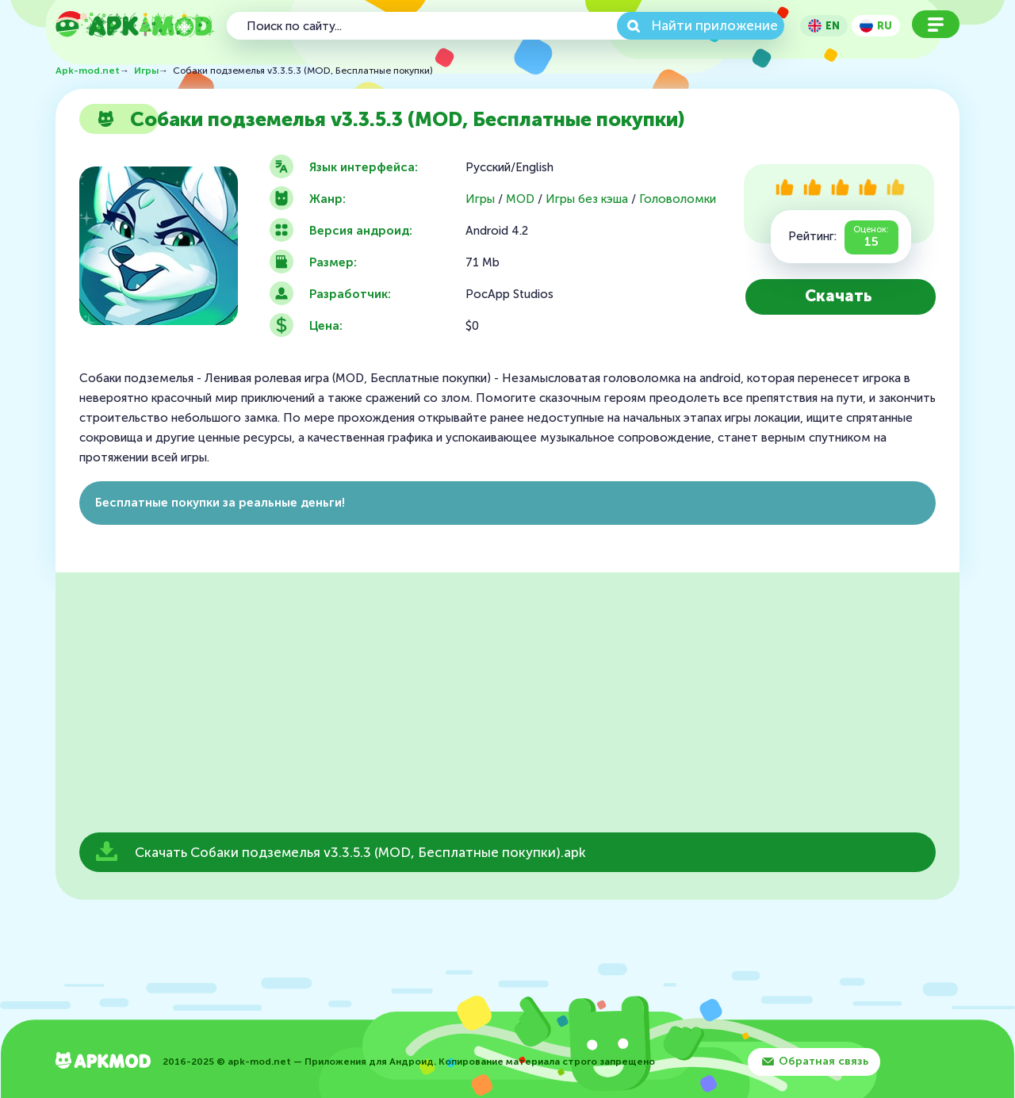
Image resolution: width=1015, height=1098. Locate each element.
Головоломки (677, 199)
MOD (520, 199)
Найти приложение (714, 25)
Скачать (838, 295)
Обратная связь (823, 1061)
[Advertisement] (507, 707)
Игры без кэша (587, 199)
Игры (480, 199)
